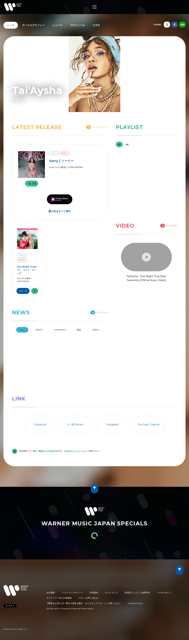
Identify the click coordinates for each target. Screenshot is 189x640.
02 (127, 144)
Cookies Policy (135, 573)
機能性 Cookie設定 (47, 421)
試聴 (31, 184)
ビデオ (96, 25)
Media (95, 330)
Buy (24, 291)
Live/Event (60, 330)
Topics (39, 330)
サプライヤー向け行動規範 (59, 568)
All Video (168, 225)
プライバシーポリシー (72, 562)
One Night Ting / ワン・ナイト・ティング (27, 270)
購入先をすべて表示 (60, 211)
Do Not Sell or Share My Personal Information (69, 578)
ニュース (57, 25)
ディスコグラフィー (33, 25)
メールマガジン (164, 562)
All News (98, 312)
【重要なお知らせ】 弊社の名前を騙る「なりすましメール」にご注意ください (83, 573)
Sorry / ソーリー (61, 161)
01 (119, 144)
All (22, 330)
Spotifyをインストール (74, 421)
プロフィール (77, 25)
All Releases (96, 127)
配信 (79, 330)
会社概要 (50, 562)
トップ (10, 25)
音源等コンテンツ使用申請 (137, 562)
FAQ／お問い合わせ (88, 568)
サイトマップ (111, 562)
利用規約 (94, 562)
